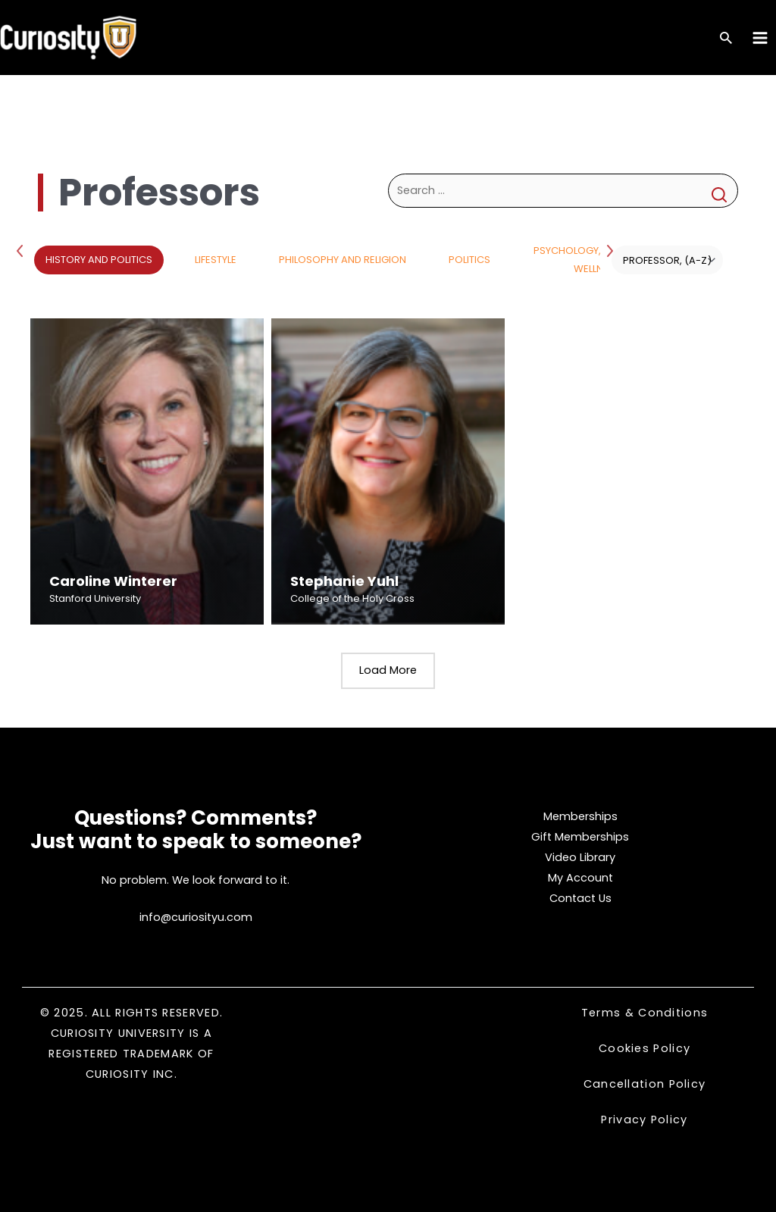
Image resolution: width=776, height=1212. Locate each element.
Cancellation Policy (645, 1083)
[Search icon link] (726, 39)
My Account (580, 877)
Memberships (580, 816)
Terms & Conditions (644, 1012)
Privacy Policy (644, 1119)
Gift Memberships (580, 836)
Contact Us (580, 898)
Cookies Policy (644, 1048)
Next (611, 250)
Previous (22, 250)
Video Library (580, 857)
